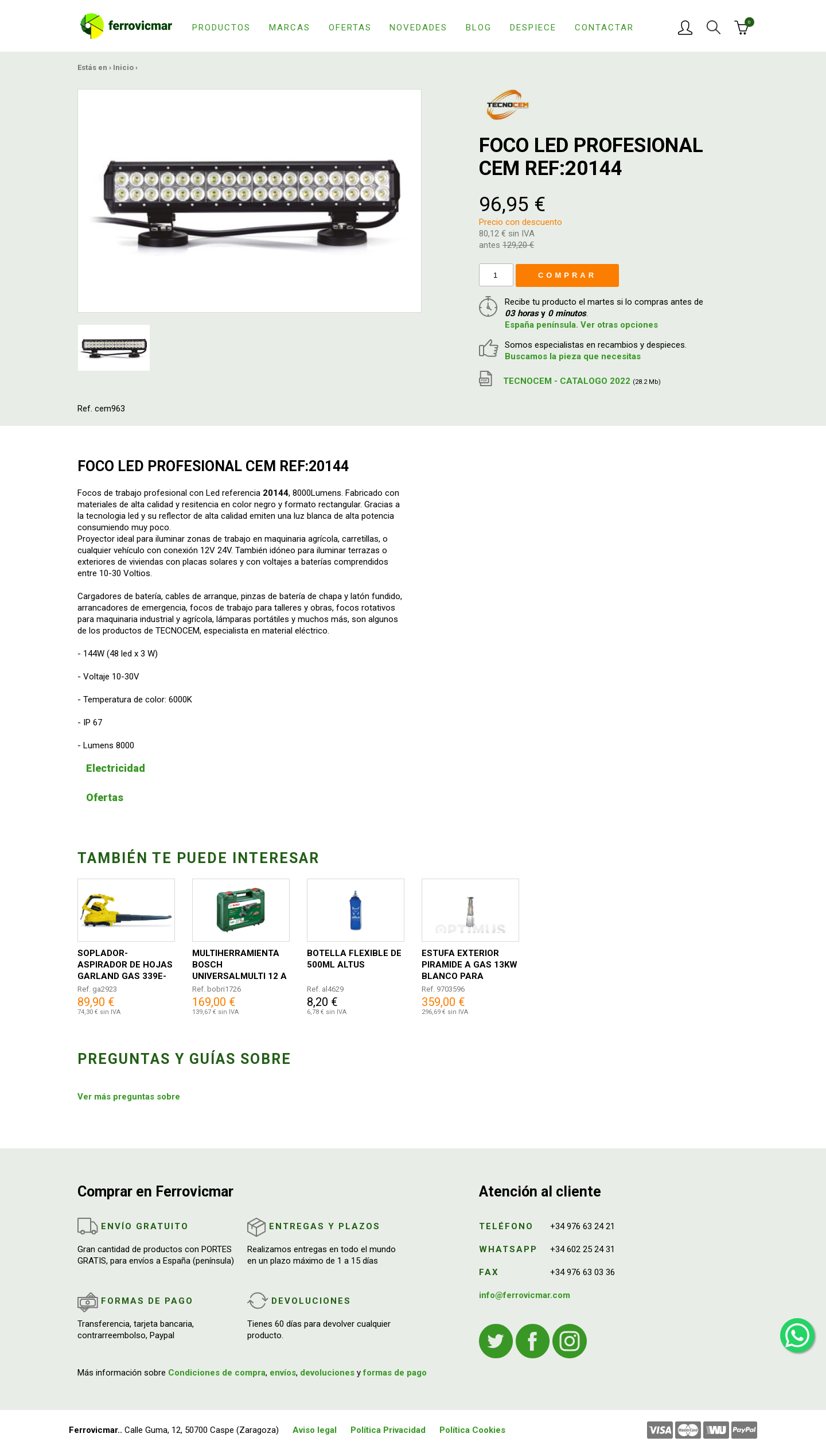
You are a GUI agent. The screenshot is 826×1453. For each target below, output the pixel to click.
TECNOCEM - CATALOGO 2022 (570, 381)
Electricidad (115, 768)
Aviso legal (315, 1430)
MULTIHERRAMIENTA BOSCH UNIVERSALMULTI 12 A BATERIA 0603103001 (239, 965)
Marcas (289, 27)
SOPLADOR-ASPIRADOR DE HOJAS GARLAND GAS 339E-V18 (125, 965)
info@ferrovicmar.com (524, 1295)
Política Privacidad (388, 1430)
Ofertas (350, 27)
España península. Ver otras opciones (581, 325)
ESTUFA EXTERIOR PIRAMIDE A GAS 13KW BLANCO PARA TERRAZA (469, 965)
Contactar (604, 27)
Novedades (418, 27)
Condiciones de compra (217, 1372)
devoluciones (327, 1372)
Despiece (533, 27)
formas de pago (395, 1372)
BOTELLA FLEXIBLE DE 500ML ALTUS (354, 959)
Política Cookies (472, 1430)
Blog (479, 27)
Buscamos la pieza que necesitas (573, 356)
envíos (283, 1372)
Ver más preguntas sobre (128, 1096)
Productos (221, 27)
